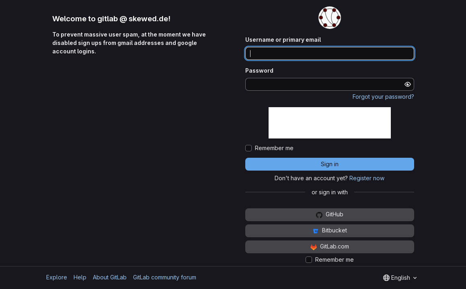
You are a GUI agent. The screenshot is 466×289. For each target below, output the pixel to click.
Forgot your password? (383, 96)
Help (80, 277)
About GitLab (110, 277)
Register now (366, 178)
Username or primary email (283, 39)
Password (259, 70)
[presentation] (330, 122)
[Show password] (407, 84)
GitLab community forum (164, 277)
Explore (56, 277)
